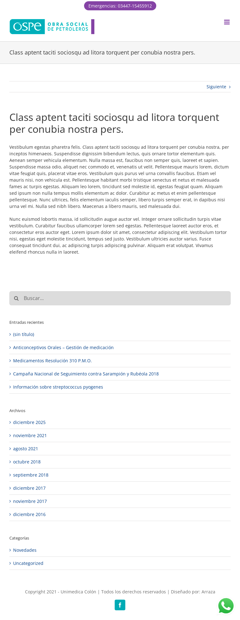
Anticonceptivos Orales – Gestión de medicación (63, 347)
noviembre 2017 (30, 501)
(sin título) (23, 334)
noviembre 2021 (30, 435)
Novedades (25, 550)
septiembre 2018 (30, 475)
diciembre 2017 (29, 488)
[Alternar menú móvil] (227, 22)
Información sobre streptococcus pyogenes (58, 387)
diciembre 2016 (29, 514)
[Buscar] (16, 298)
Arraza (208, 592)
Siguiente (216, 87)
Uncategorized (28, 563)
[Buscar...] (120, 298)
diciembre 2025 (29, 422)
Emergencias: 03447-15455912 (120, 6)
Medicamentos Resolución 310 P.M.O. (52, 361)
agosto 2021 (25, 449)
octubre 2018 (27, 462)
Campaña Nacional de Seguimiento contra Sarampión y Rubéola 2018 (86, 374)
